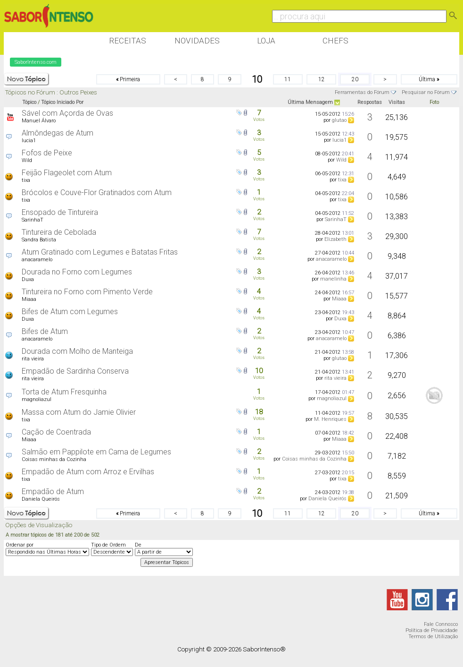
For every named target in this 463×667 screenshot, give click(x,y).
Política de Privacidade (431, 630)
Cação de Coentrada (56, 432)
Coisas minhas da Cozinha (54, 459)
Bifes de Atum (45, 331)
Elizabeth (335, 239)
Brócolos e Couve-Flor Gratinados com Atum (97, 192)
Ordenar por (19, 545)
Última (429, 79)
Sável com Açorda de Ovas (67, 113)
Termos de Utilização (433, 636)
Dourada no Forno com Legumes (77, 271)
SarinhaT (32, 220)
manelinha (333, 279)
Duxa (28, 279)
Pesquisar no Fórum (426, 92)
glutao (339, 120)
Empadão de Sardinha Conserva (75, 371)
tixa (26, 180)
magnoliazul (36, 399)
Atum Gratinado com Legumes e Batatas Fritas (100, 252)
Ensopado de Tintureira (60, 212)
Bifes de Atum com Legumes (70, 311)
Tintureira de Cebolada (59, 232)
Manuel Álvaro (39, 121)
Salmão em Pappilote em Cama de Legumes (96, 451)
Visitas (397, 102)
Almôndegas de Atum (57, 132)
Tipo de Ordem (108, 545)
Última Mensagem (310, 102)
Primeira (128, 79)
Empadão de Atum (53, 491)
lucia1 (29, 140)
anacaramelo (37, 260)
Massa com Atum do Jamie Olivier (79, 412)
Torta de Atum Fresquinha (64, 391)
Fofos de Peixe (47, 152)
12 (321, 79)
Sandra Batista (39, 240)
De (138, 545)
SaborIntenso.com (36, 62)
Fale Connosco (441, 624)
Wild (27, 160)
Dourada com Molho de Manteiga (77, 351)
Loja (266, 40)
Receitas (127, 40)
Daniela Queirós (41, 499)
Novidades (197, 40)
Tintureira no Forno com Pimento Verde (87, 291)
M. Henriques (330, 419)
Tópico (29, 102)
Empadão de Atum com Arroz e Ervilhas (88, 471)
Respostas (369, 102)
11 (287, 79)
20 (355, 79)
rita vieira (33, 359)
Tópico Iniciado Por (62, 102)
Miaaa (29, 299)
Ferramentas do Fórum (362, 92)
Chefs (335, 40)
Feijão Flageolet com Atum (67, 172)
